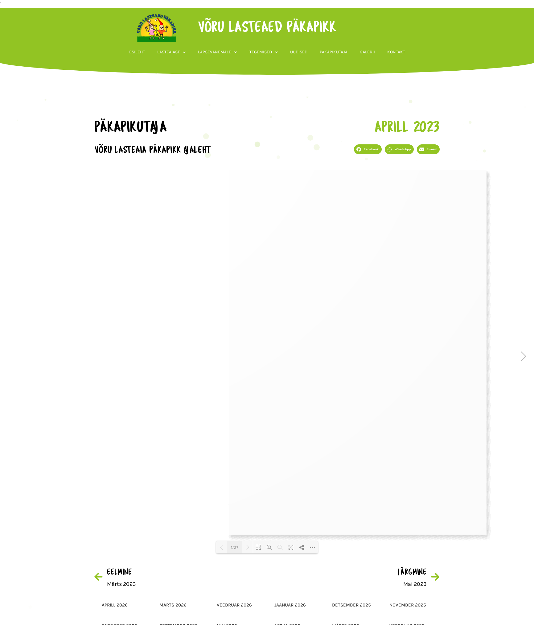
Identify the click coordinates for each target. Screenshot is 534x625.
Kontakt (396, 53)
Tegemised (263, 53)
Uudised (298, 53)
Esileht (137, 53)
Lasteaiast (171, 53)
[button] (368, 149)
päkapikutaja (129, 128)
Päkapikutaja (333, 53)
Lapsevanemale (217, 53)
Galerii (367, 53)
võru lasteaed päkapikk (266, 29)
